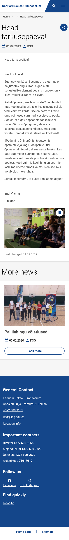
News (6, 503)
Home (6, 16)
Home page (23, 532)
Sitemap (47, 532)
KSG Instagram (29, 482)
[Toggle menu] (63, 6)
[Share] (64, 27)
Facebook (9, 482)
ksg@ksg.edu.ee (13, 417)
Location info (12, 423)
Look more (34, 351)
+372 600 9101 (13, 410)
